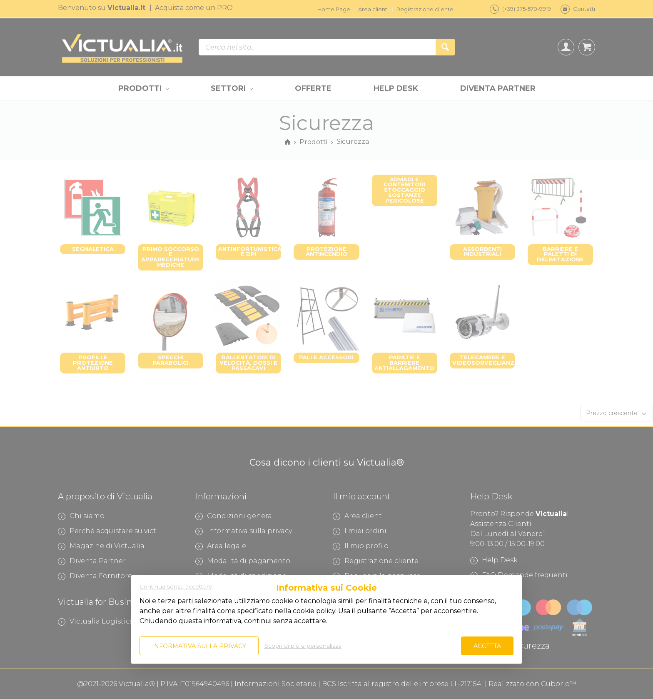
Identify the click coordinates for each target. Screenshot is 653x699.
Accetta (487, 646)
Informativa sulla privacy (199, 646)
